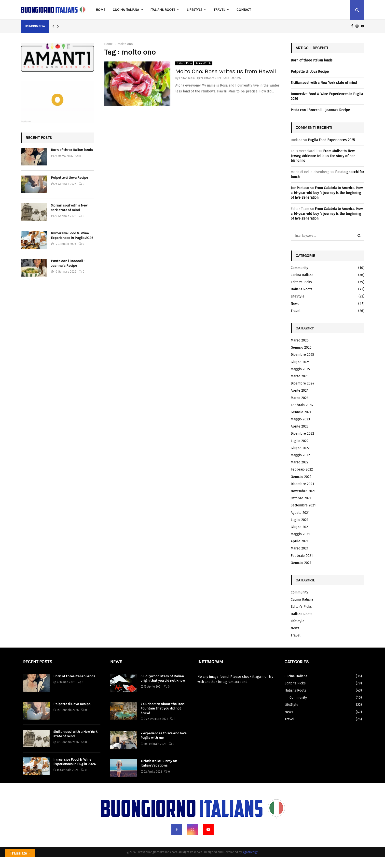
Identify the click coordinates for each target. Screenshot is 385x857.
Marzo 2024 (300, 398)
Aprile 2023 (299, 426)
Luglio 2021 (299, 520)
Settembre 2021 (303, 505)
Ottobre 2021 (301, 498)
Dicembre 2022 (302, 433)
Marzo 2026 (300, 340)
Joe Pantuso (300, 188)
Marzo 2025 (299, 376)
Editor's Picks (184, 63)
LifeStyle (194, 10)
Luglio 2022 (299, 441)
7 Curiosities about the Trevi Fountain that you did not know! (162, 708)
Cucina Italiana (126, 10)
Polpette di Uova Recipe (69, 178)
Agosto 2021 (300, 513)
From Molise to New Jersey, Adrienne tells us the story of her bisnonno (323, 156)
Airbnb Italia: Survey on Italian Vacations (158, 763)
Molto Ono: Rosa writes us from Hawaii (225, 71)
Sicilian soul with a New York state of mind (69, 207)
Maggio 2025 (300, 369)
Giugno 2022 (300, 448)
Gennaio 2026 (301, 347)
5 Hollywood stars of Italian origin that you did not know (162, 678)
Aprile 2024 (300, 390)
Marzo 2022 (299, 462)
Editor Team (187, 78)
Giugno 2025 (300, 362)
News (295, 304)
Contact (243, 10)
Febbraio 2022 (302, 469)
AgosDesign (251, 852)
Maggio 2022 (300, 455)
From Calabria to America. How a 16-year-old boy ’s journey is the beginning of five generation (327, 193)
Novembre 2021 (303, 491)
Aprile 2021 (299, 541)
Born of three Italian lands (72, 150)
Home (100, 10)
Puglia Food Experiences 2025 (331, 140)
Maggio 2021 (300, 534)
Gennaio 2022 (301, 477)
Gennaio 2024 (301, 412)
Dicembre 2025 (302, 355)
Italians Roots (162, 10)
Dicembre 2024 (302, 383)
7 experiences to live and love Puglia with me (163, 735)
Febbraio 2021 (302, 556)
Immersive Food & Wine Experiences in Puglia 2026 (72, 235)
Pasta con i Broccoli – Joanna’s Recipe (68, 263)
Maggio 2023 (300, 419)
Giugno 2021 (300, 527)
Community (299, 268)
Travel (219, 10)
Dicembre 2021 (302, 484)
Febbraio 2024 (302, 405)
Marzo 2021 (299, 548)
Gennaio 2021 (301, 563)
